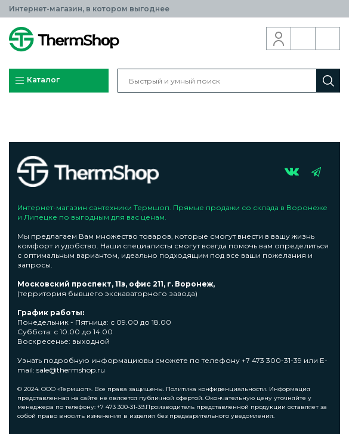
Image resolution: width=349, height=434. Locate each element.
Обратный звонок (303, 38)
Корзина (328, 38)
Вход (279, 38)
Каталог (37, 80)
